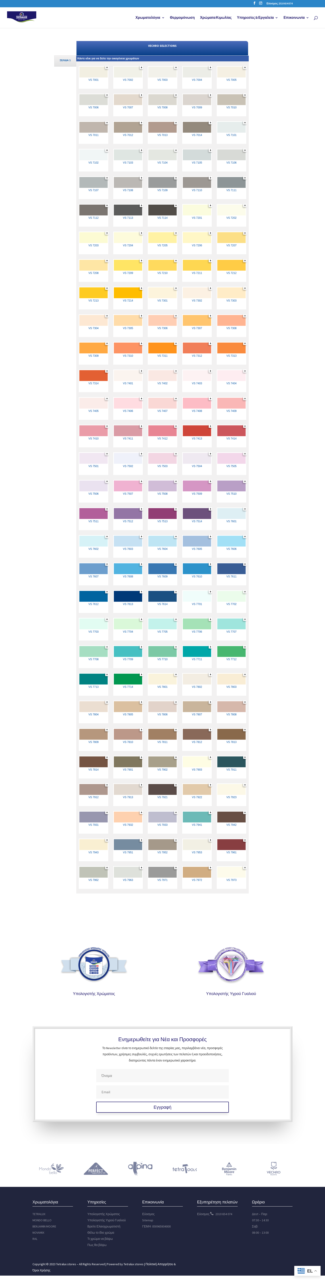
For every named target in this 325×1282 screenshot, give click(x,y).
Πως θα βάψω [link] (97, 1245)
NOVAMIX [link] (38, 1233)
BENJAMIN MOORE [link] (44, 1226)
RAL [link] (34, 1239)
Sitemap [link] (147, 1220)
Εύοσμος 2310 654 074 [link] (279, 3)
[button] (254, 4)
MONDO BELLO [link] (42, 1220)
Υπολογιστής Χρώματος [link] (94, 993)
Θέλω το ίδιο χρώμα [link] (100, 1233)
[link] (26, 17)
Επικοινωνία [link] (294, 17)
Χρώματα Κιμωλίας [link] (216, 17)
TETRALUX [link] (38, 1214)
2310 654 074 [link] (223, 1214)
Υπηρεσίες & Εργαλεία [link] (255, 17)
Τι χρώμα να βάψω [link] (100, 1239)
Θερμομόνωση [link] (182, 17)
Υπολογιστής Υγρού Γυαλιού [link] (231, 993)
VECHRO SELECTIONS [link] (162, 46)
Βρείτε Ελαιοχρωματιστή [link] (103, 1226)
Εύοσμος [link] (148, 1214)
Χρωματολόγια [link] (148, 17)
